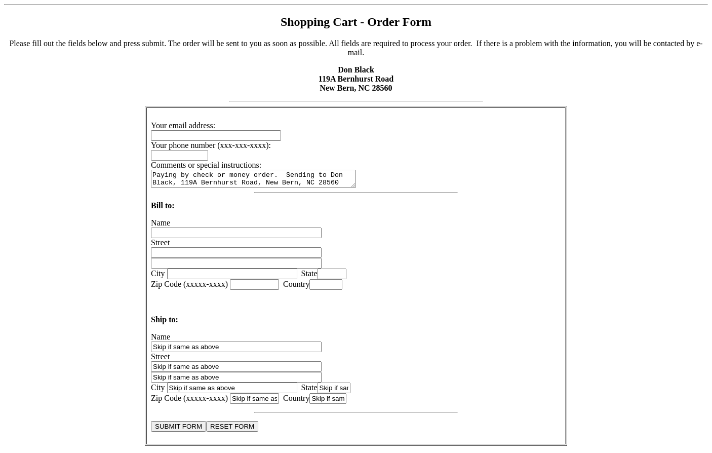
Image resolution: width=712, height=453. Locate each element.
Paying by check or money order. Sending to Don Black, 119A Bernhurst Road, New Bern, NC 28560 (265, 180)
